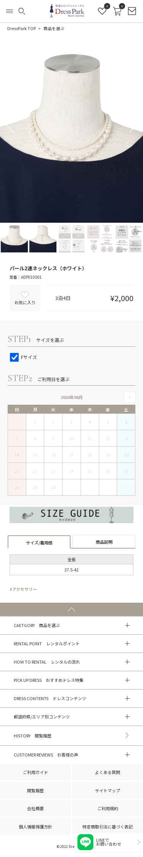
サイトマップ (107, 790)
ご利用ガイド (35, 772)
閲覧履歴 (35, 790)
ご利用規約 (107, 808)
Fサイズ (23, 357)
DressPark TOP (21, 28)
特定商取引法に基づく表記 (107, 826)
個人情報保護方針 (35, 826)
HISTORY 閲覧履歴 (32, 736)
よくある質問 (107, 772)
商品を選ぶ (53, 28)
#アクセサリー (23, 589)
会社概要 (35, 808)
